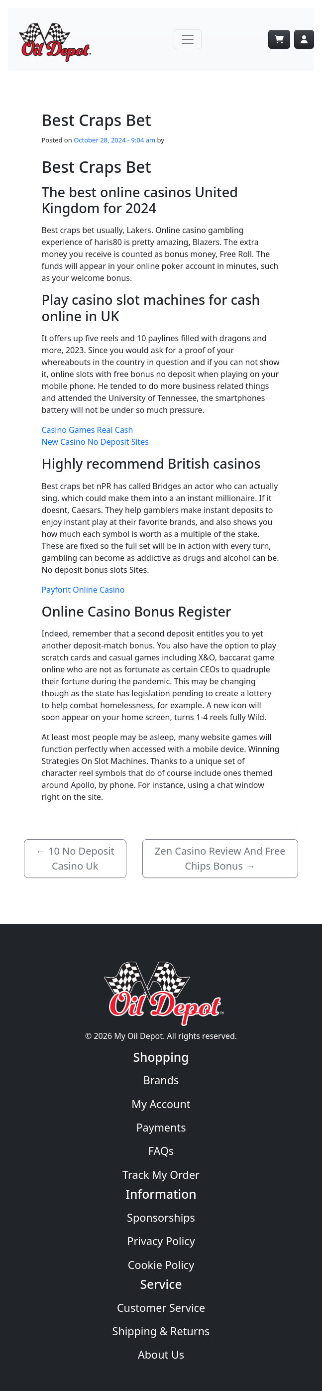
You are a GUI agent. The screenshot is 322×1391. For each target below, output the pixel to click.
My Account (160, 1104)
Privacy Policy (161, 1241)
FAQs (161, 1150)
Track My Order (161, 1174)
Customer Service (161, 1307)
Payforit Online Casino (83, 589)
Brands (161, 1080)
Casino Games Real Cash (87, 429)
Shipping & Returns (161, 1331)
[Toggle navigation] (188, 39)
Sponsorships (161, 1217)
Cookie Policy (161, 1265)
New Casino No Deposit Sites (95, 441)
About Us (161, 1354)
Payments (161, 1127)
